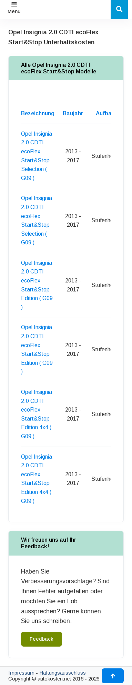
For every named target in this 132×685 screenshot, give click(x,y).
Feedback (41, 639)
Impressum (21, 673)
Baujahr (73, 113)
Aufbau (105, 113)
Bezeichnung (37, 113)
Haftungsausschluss (62, 673)
